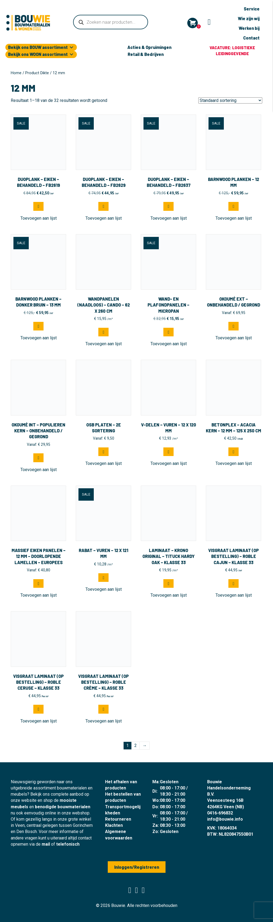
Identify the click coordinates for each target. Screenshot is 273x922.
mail (46, 844)
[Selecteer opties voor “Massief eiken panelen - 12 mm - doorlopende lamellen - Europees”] (38, 583)
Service (252, 8)
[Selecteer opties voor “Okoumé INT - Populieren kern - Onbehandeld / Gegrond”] (38, 457)
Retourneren (118, 819)
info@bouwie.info (225, 819)
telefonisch (68, 844)
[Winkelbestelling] (230, 100)
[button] (38, 206)
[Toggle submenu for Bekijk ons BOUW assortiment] (71, 47)
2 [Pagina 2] (135, 745)
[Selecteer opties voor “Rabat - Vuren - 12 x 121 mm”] (103, 577)
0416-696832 (220, 813)
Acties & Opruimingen (149, 47)
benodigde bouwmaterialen (62, 806)
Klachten (114, 825)
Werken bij (249, 28)
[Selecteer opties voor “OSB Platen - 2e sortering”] (103, 451)
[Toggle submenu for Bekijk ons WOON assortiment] (71, 54)
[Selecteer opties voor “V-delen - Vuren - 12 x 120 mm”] (168, 451)
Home (16, 72)
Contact (251, 37)
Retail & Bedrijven (146, 54)
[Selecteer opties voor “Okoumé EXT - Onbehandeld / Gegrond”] (233, 326)
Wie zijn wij (249, 18)
